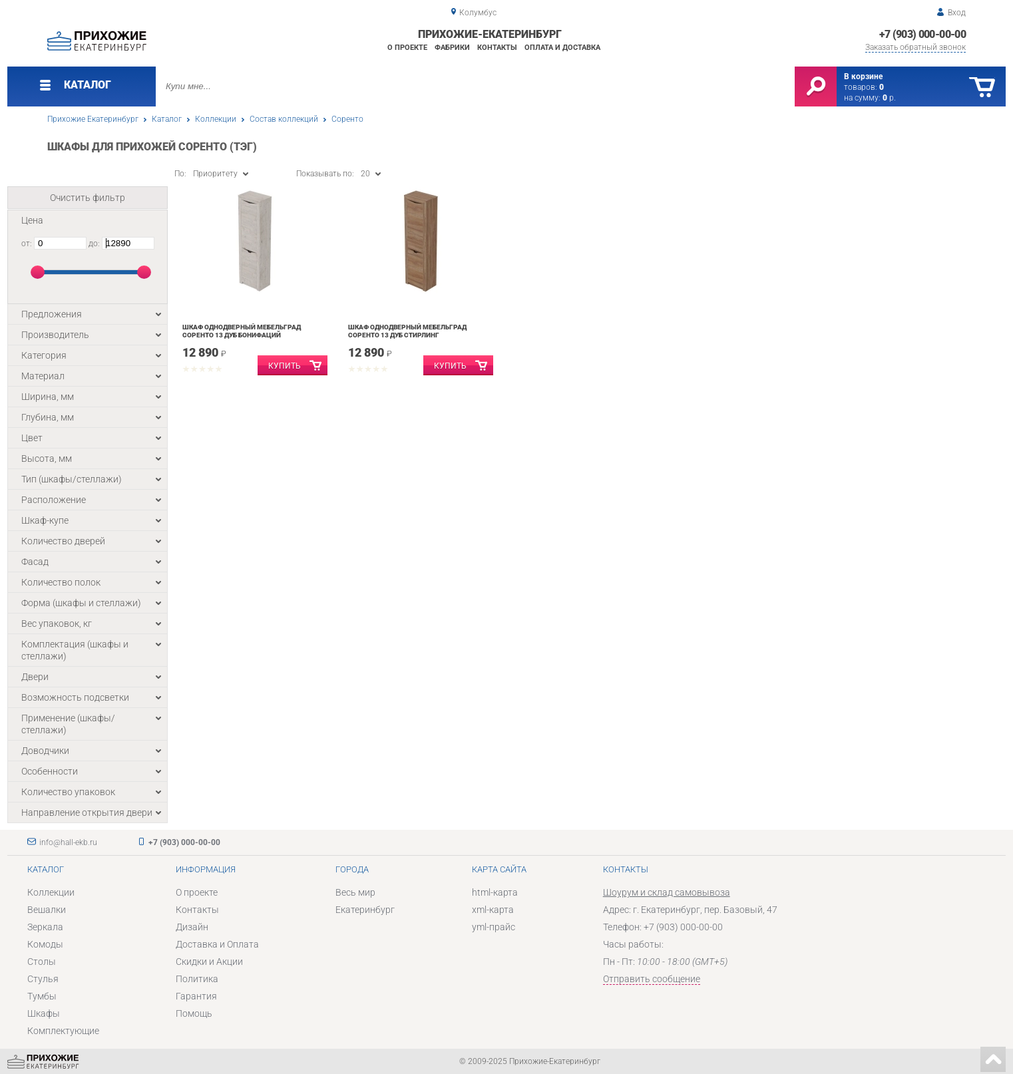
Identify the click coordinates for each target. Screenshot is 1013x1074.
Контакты (497, 47)
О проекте (407, 47)
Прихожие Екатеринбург (92, 119)
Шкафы (43, 1013)
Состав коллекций (284, 119)
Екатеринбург (365, 909)
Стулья (43, 979)
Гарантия (196, 996)
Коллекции (215, 119)
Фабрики (452, 47)
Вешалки (46, 909)
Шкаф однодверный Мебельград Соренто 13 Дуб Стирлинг (407, 331)
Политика (197, 979)
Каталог (167, 119)
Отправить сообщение (651, 979)
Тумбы (42, 996)
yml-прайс (493, 927)
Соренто (347, 119)
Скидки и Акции (209, 961)
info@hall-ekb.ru (68, 842)
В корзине (863, 76)
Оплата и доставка (562, 47)
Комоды (45, 944)
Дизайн (192, 927)
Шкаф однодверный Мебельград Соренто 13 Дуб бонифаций (241, 331)
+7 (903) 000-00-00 (922, 34)
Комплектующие (63, 1030)
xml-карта (493, 909)
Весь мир (355, 892)
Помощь (194, 1013)
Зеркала (45, 927)
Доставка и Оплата (217, 944)
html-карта (495, 892)
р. (889, 97)
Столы (41, 961)
